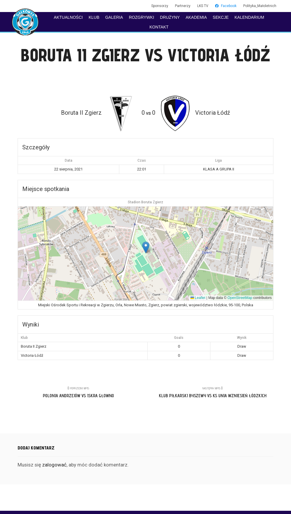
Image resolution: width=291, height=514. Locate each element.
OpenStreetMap (239, 298)
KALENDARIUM (249, 17)
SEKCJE (221, 17)
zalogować (54, 465)
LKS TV (202, 6)
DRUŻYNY (170, 17)
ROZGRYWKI (141, 17)
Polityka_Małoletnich (259, 6)
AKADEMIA (196, 17)
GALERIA (114, 17)
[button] (145, 247)
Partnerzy (182, 6)
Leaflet (197, 298)
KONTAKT (159, 27)
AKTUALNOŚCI (68, 17)
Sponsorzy (159, 6)
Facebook (225, 6)
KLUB (94, 17)
